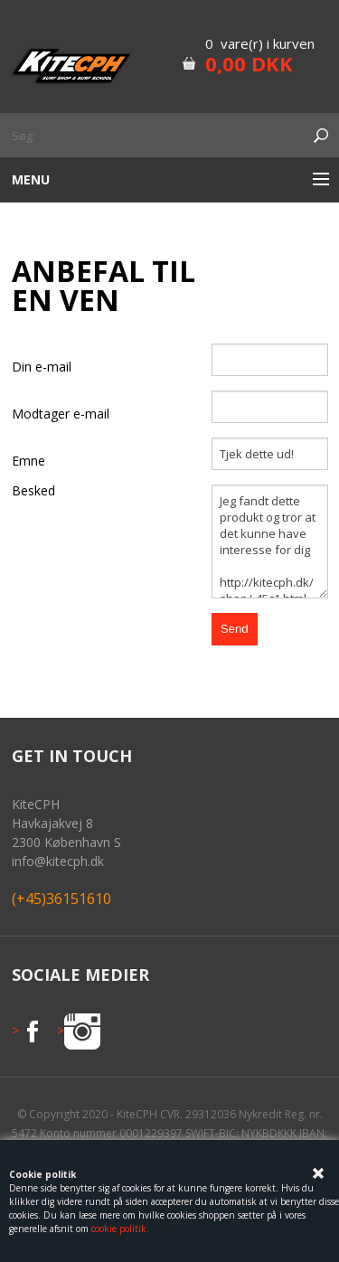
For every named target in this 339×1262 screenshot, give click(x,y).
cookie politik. (120, 1228)
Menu (31, 179)
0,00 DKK (249, 63)
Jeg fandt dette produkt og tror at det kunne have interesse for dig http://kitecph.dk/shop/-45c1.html (270, 541)
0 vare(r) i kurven (260, 43)
